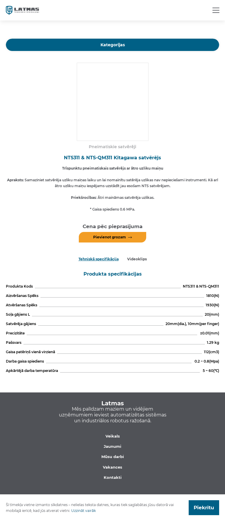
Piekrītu (204, 507)
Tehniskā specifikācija (99, 259)
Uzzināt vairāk (83, 510)
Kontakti (113, 477)
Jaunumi (112, 446)
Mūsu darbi (112, 456)
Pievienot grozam (109, 237)
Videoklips (137, 259)
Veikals (112, 436)
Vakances (112, 467)
